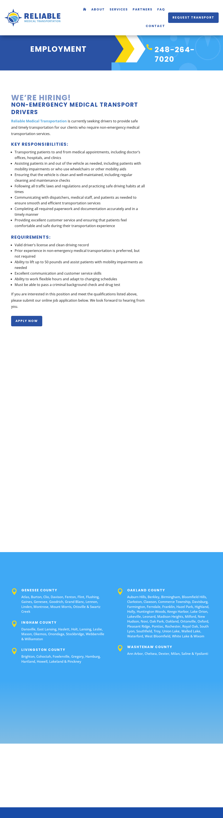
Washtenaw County (149, 647)
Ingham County (39, 622)
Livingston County (43, 649)
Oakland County (146, 590)
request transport (193, 17)
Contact (155, 26)
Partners (142, 9)
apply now (26, 321)
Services (119, 9)
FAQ (161, 9)
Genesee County (39, 590)
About (98, 9)
